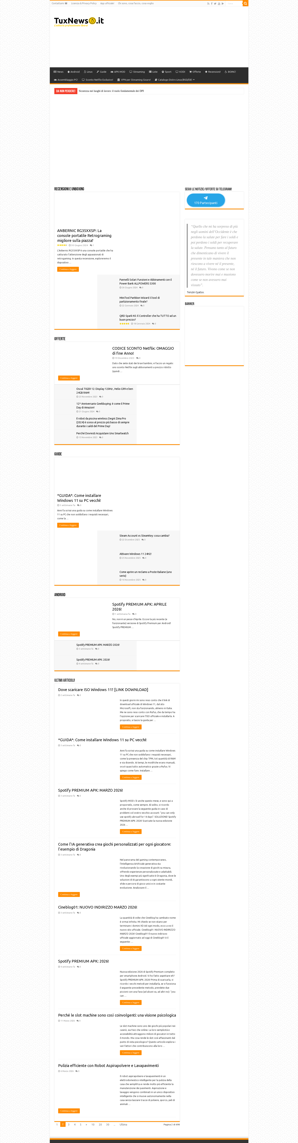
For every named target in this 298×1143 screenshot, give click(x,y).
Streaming (137, 71)
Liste (153, 71)
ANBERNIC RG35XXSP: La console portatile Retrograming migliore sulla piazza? (84, 235)
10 (92, 971)
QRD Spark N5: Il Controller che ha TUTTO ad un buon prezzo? (156, 244)
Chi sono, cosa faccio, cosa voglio (136, 3)
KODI (180, 71)
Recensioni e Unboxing (69, 189)
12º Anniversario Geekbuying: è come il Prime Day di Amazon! (157, 338)
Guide (101, 71)
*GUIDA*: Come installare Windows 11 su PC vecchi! (102, 586)
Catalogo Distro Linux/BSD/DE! (173, 79)
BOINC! (230, 71)
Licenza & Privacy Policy (84, 3)
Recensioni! (213, 71)
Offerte (195, 71)
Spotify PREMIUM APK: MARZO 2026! (90, 637)
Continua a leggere (68, 269)
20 (100, 971)
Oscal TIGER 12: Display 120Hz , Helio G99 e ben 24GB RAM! (94, 338)
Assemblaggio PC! (66, 79)
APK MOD (118, 71)
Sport (166, 71)
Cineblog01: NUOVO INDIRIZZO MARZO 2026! (97, 754)
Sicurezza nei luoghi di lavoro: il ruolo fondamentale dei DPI (111, 91)
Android (74, 71)
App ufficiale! (107, 3)
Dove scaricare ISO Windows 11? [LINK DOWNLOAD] (103, 536)
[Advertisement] (176, 37)
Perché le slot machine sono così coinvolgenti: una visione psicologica (117, 862)
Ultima (123, 971)
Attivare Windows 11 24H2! (156, 396)
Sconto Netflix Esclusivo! (97, 79)
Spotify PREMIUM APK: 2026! (156, 506)
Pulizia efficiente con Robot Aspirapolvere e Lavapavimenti (108, 912)
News (58, 71)
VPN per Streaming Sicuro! (134, 79)
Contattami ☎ (59, 3)
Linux (88, 71)
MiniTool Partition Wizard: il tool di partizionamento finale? (156, 222)
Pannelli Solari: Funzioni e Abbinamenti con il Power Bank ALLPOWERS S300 (155, 201)
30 (107, 971)
